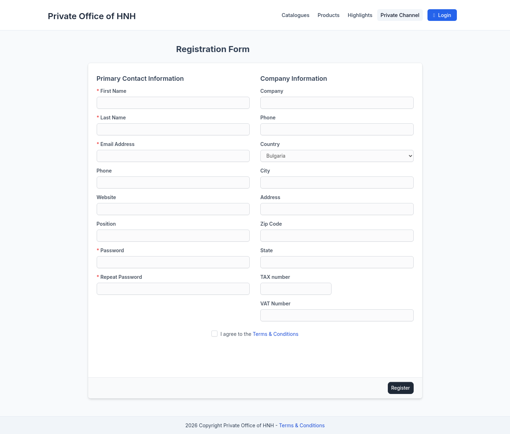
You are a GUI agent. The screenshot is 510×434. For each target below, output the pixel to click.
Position (106, 224)
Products (329, 15)
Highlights (360, 15)
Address (270, 197)
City (265, 171)
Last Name (111, 117)
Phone (104, 171)
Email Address (116, 144)
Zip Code (271, 224)
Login (442, 15)
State (266, 250)
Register (400, 388)
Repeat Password (119, 277)
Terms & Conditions (276, 334)
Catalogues (296, 15)
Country (270, 144)
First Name (111, 91)
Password (110, 250)
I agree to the (259, 334)
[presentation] (255, 355)
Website (106, 197)
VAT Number (275, 303)
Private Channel (400, 15)
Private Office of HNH (92, 16)
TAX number (275, 277)
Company (271, 91)
